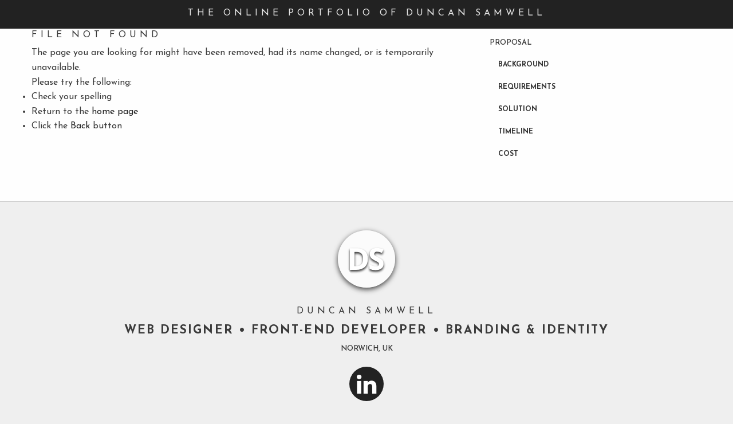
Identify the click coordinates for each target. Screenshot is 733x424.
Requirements (526, 87)
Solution (517, 109)
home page (115, 111)
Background (523, 64)
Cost (508, 154)
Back (80, 126)
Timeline (515, 131)
